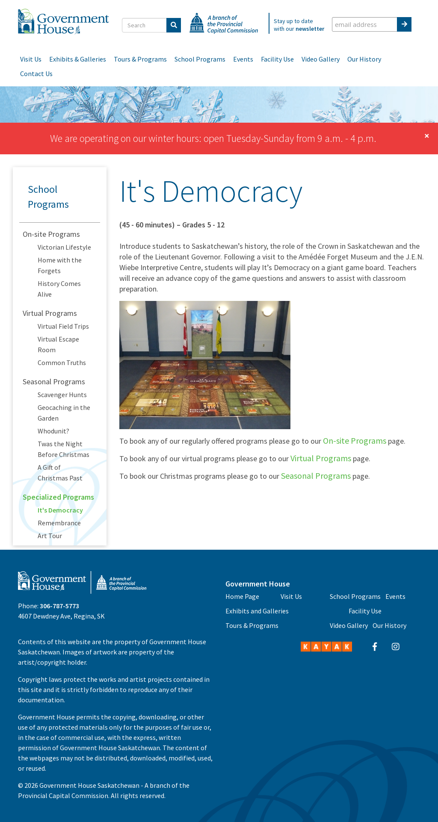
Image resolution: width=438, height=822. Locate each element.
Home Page (242, 596)
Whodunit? (53, 431)
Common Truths (62, 362)
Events (243, 59)
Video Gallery (321, 59)
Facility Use (277, 59)
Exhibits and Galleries (257, 611)
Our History (364, 59)
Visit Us (30, 59)
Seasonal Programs (54, 381)
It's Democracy (60, 510)
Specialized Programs (58, 497)
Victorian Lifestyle (64, 247)
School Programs (200, 59)
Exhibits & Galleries (77, 59)
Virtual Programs (50, 313)
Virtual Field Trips (63, 326)
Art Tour (50, 535)
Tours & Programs (140, 59)
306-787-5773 (59, 605)
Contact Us (36, 73)
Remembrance (59, 523)
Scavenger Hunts (62, 394)
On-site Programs (51, 234)
